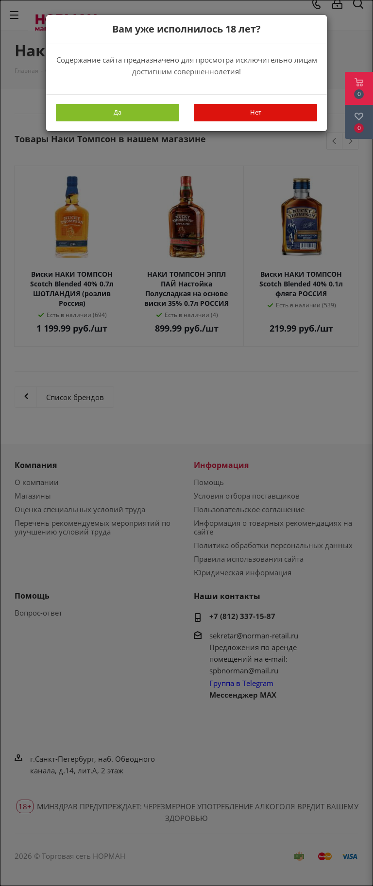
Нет (255, 112)
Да (117, 112)
